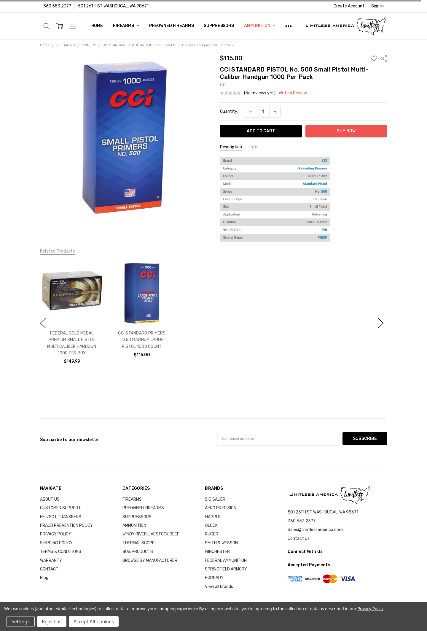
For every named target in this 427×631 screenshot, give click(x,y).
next (381, 323)
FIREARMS (126, 25)
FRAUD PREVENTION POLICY (66, 525)
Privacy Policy (370, 608)
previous (43, 323)
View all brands (219, 586)
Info (253, 147)
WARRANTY (51, 560)
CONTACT (49, 569)
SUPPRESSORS (219, 25)
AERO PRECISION (220, 507)
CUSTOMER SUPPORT (60, 507)
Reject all (52, 621)
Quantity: (229, 111)
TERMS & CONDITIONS (60, 551)
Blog (44, 577)
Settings (21, 621)
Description (231, 147)
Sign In (377, 6)
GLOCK (211, 525)
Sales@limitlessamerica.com (315, 529)
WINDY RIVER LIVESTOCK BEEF (150, 534)
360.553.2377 (57, 6)
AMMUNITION (259, 25)
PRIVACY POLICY (55, 534)
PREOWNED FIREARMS (171, 25)
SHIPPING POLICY (56, 543)
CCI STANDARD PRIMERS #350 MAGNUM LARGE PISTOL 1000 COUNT (141, 340)
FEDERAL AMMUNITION (226, 560)
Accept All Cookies (94, 621)
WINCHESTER (217, 551)
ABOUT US (50, 499)
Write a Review (293, 93)
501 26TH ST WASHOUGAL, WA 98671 (113, 6)
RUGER (211, 534)
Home (97, 25)
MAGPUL (213, 516)
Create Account (349, 6)
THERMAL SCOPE (138, 543)
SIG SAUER (215, 499)
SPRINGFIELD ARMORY (226, 569)
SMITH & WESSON (221, 543)
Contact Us (299, 538)
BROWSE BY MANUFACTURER (149, 560)
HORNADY (214, 577)
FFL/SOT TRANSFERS (60, 516)
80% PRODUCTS (137, 551)
